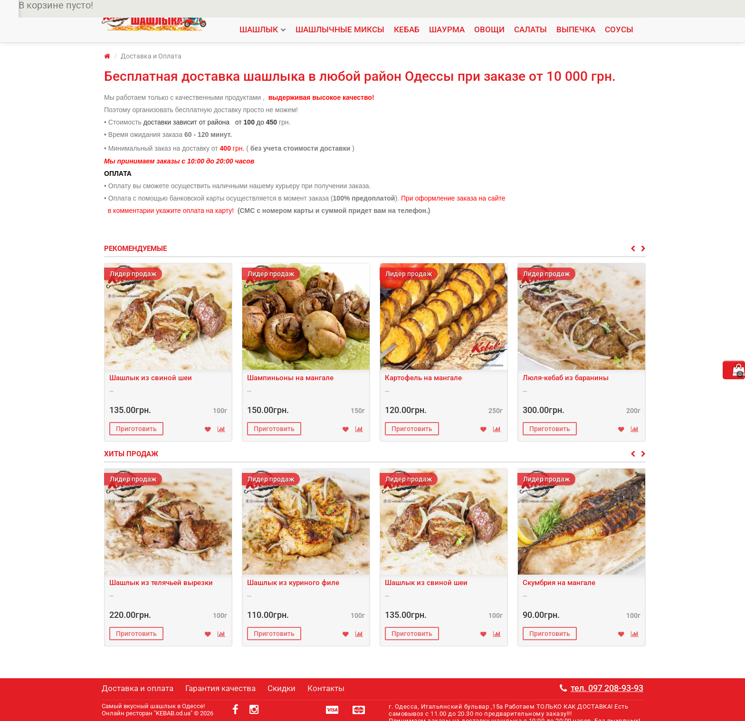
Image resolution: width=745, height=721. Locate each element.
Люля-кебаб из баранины (566, 378)
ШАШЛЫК (258, 29)
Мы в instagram (446, 9)
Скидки (372, 9)
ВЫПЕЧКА (575, 29)
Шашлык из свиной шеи (150, 378)
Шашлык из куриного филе (293, 582)
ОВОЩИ (489, 29)
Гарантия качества (266, 9)
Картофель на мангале (423, 378)
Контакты (404, 9)
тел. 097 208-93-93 (597, 9)
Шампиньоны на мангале (290, 378)
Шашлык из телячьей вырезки (161, 582)
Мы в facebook (495, 9)
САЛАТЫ (530, 29)
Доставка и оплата (327, 9)
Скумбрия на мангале (559, 582)
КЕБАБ (407, 29)
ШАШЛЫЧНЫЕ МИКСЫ (340, 29)
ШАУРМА (447, 29)
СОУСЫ (619, 29)
